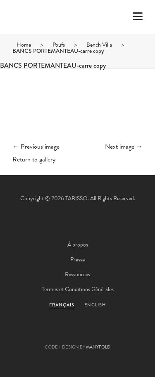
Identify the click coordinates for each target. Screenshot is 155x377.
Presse (77, 259)
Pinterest (78, 334)
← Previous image (36, 147)
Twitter (33, 334)
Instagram (122, 334)
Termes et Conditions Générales (78, 289)
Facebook (55, 334)
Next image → (124, 147)
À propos (77, 244)
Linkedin (100, 334)
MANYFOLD (98, 347)
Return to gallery (33, 159)
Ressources (77, 274)
